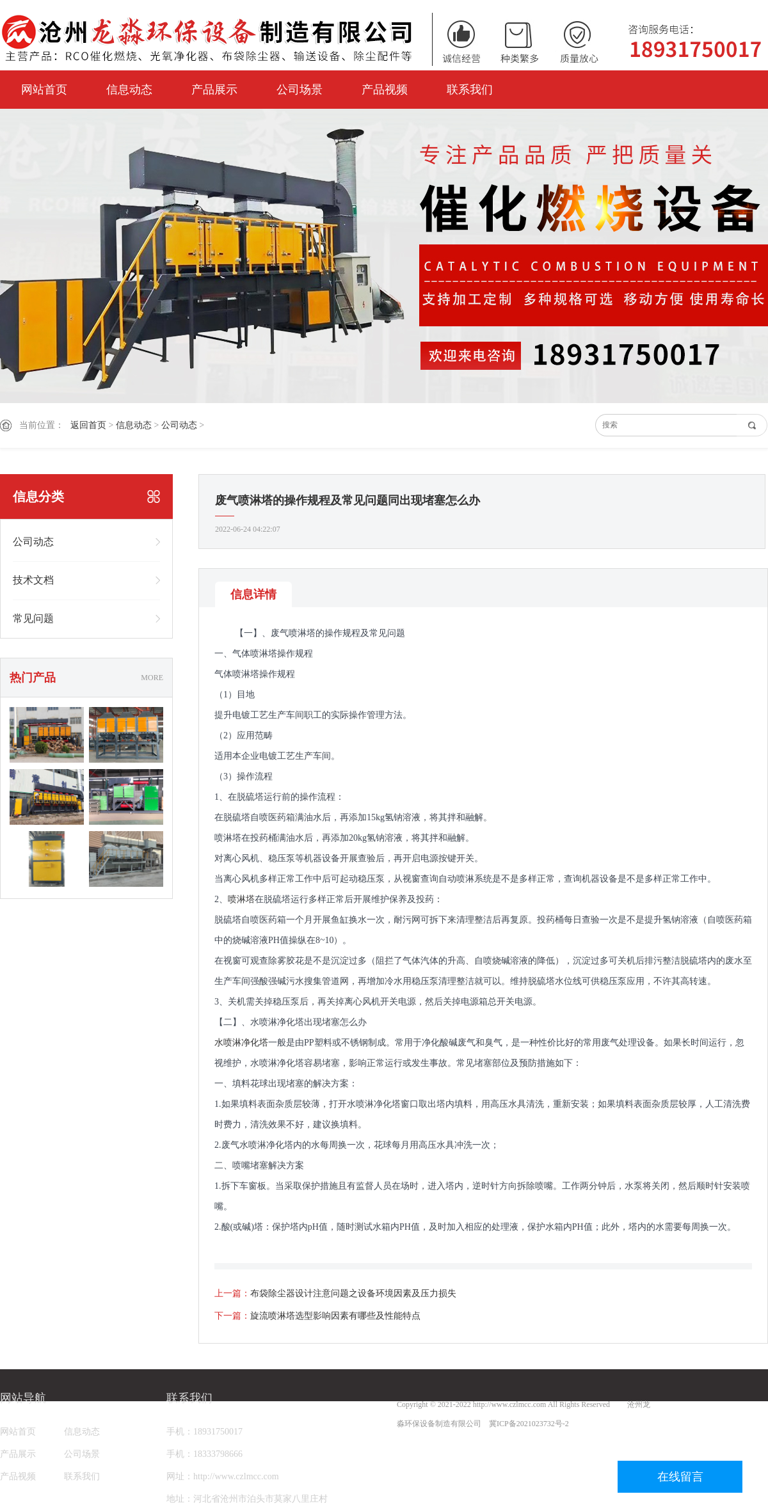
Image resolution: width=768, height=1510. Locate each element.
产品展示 (214, 89)
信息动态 (129, 89)
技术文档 (33, 580)
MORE (152, 677)
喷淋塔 (241, 899)
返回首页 (88, 425)
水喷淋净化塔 (241, 1042)
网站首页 (44, 89)
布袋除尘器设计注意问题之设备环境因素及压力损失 (353, 1293)
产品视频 (385, 89)
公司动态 (179, 425)
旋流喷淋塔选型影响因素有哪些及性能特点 (335, 1316)
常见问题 (33, 618)
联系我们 (470, 89)
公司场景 (299, 89)
